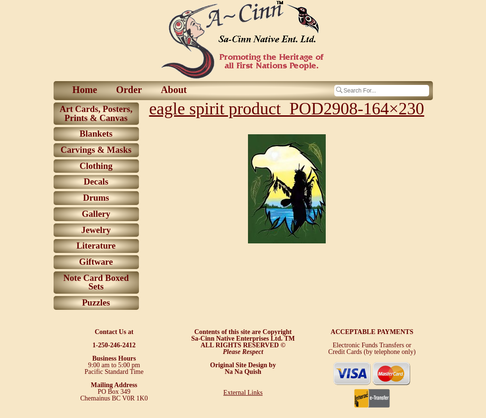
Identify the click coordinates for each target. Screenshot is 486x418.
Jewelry (95, 230)
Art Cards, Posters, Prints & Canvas (96, 113)
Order (129, 89)
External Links (243, 392)
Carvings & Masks (96, 150)
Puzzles (96, 302)
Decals (96, 181)
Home (85, 89)
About (174, 89)
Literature (96, 246)
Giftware (96, 262)
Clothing (96, 166)
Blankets (96, 134)
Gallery (96, 214)
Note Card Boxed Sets (95, 282)
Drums (96, 198)
